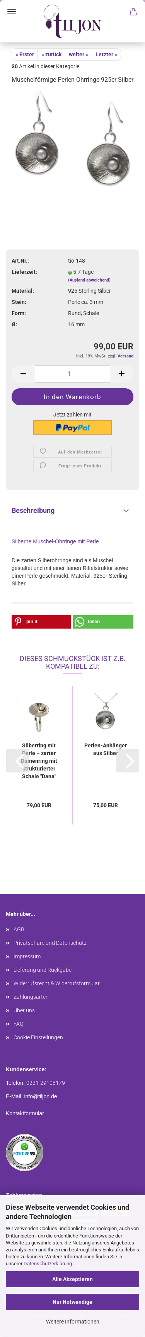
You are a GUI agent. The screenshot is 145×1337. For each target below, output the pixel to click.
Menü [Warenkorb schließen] (11, 11)
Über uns (24, 1010)
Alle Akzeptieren (72, 1279)
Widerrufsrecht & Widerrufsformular (57, 983)
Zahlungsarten (31, 997)
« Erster (24, 54)
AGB (19, 929)
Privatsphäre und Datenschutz (50, 943)
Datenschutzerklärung (48, 1263)
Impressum (27, 956)
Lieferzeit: (24, 272)
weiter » (78, 54)
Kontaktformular (25, 1113)
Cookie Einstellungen (38, 1037)
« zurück (51, 54)
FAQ (18, 1024)
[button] (41, 622)
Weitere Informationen (72, 1321)
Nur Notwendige (72, 1302)
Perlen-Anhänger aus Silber (105, 749)
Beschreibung (33, 510)
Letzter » (106, 54)
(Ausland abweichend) (89, 280)
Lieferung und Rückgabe (43, 970)
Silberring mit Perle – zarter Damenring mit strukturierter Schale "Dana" (39, 760)
